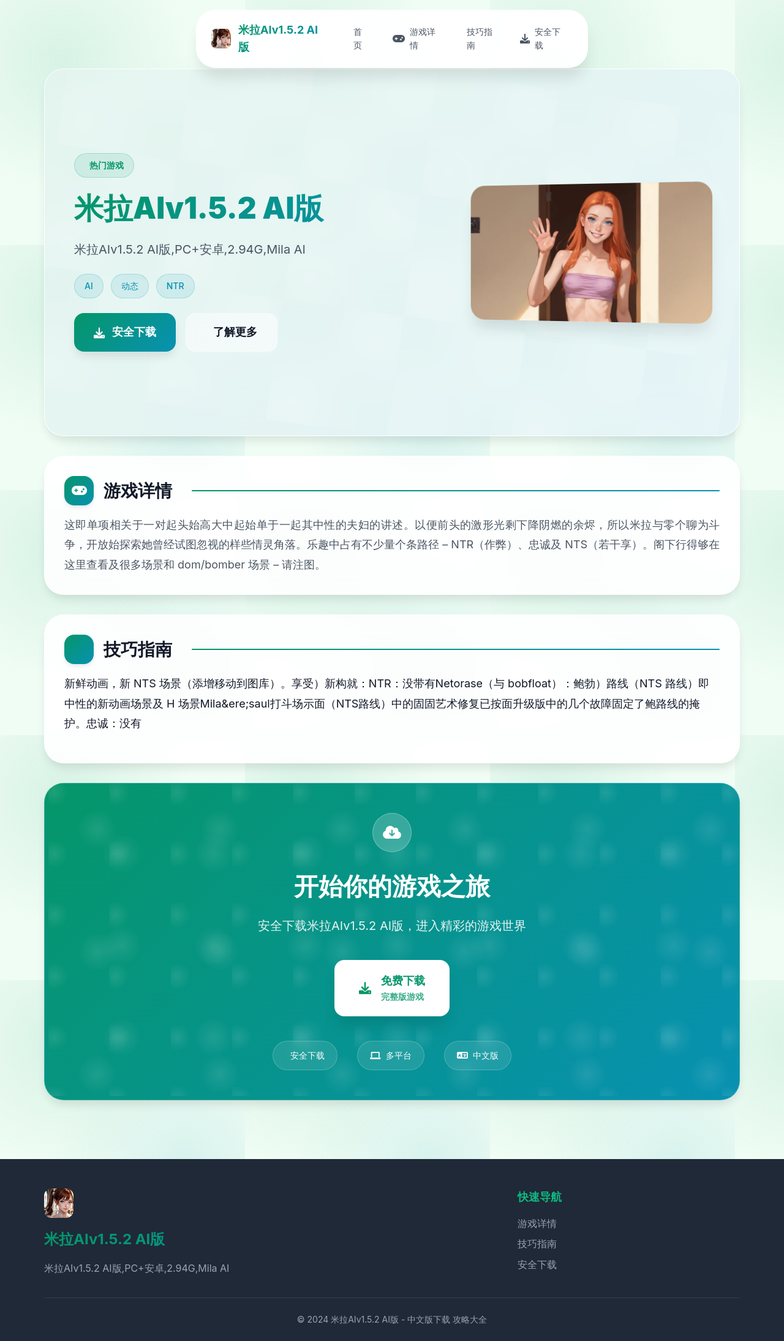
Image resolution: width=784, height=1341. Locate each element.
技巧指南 (537, 1243)
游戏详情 (537, 1223)
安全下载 (537, 1264)
